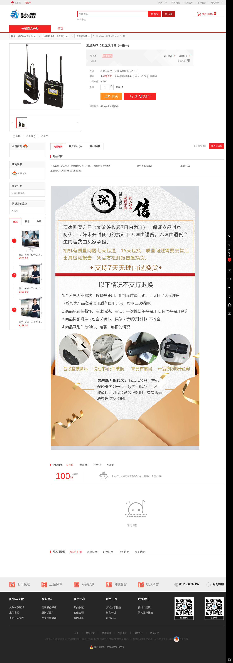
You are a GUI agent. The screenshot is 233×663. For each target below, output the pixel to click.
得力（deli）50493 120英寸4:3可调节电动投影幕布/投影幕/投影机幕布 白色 (30, 288)
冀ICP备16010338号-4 (120, 639)
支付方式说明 (16, 617)
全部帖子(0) (75, 552)
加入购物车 (140, 96)
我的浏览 (175, 2)
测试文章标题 (113, 607)
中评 (97, 465)
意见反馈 (154, 633)
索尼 (16, 211)
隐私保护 (90, 633)
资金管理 (79, 612)
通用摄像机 (19, 193)
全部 (70, 465)
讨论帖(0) (108, 552)
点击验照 (181, 639)
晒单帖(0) (92, 552)
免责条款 (122, 633)
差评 (110, 465)
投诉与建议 (144, 607)
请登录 (28, 2)
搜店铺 (168, 14)
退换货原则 (47, 612)
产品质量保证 (49, 617)
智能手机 (81, 19)
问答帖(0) (124, 552)
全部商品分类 (30, 28)
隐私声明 (111, 612)
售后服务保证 (49, 607)
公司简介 (138, 633)
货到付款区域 (16, 607)
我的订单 (162, 2)
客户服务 (201, 2)
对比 (18, 136)
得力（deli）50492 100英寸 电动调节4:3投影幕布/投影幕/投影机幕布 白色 (30, 322)
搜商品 (154, 14)
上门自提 (14, 612)
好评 (84, 465)
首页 (60, 28)
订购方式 (111, 617)
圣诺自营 (107, 76)
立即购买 (111, 96)
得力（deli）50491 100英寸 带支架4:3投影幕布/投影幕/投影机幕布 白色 (30, 255)
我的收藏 (188, 2)
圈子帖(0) (140, 552)
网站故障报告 (145, 612)
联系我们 (106, 633)
